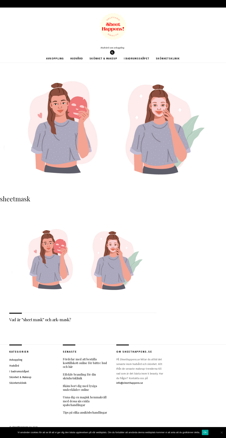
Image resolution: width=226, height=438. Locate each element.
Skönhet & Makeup (103, 58)
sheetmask (15, 199)
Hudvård (76, 58)
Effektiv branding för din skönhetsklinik (79, 376)
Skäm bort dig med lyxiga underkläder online (80, 388)
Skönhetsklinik (168, 58)
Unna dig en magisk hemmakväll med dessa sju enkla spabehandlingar (84, 401)
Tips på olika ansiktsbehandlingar (85, 413)
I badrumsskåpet (136, 58)
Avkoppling (55, 58)
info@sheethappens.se (129, 383)
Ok (205, 432)
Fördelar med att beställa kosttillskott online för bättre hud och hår (85, 363)
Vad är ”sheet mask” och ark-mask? (40, 319)
